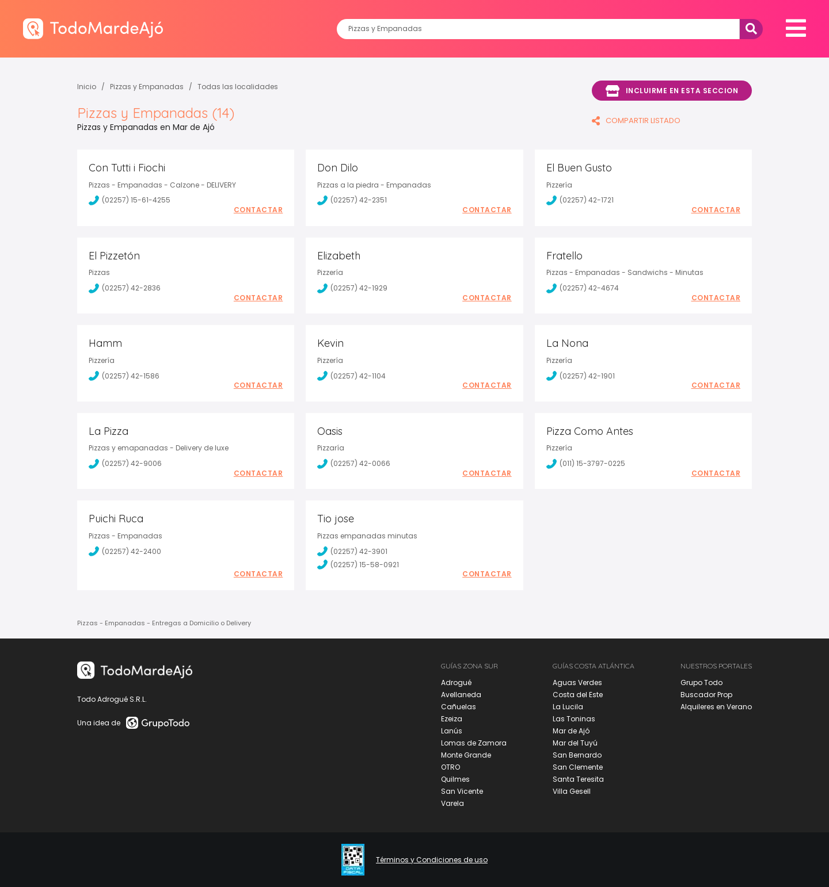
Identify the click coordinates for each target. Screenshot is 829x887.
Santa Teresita (578, 779)
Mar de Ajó (571, 731)
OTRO (450, 767)
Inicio (86, 86)
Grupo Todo (701, 682)
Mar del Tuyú (575, 743)
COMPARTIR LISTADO (636, 120)
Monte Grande (466, 755)
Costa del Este (578, 694)
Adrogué (456, 682)
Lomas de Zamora (474, 743)
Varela (452, 803)
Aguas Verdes (577, 682)
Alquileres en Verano (716, 707)
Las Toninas (574, 719)
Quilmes (455, 779)
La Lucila (568, 707)
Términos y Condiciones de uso (432, 860)
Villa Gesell (572, 791)
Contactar (258, 210)
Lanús (451, 731)
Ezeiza (451, 719)
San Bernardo (577, 755)
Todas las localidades (237, 86)
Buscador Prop (706, 694)
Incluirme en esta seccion (672, 91)
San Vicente (462, 791)
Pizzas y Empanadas (147, 86)
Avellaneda (461, 694)
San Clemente (578, 767)
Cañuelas (458, 707)
